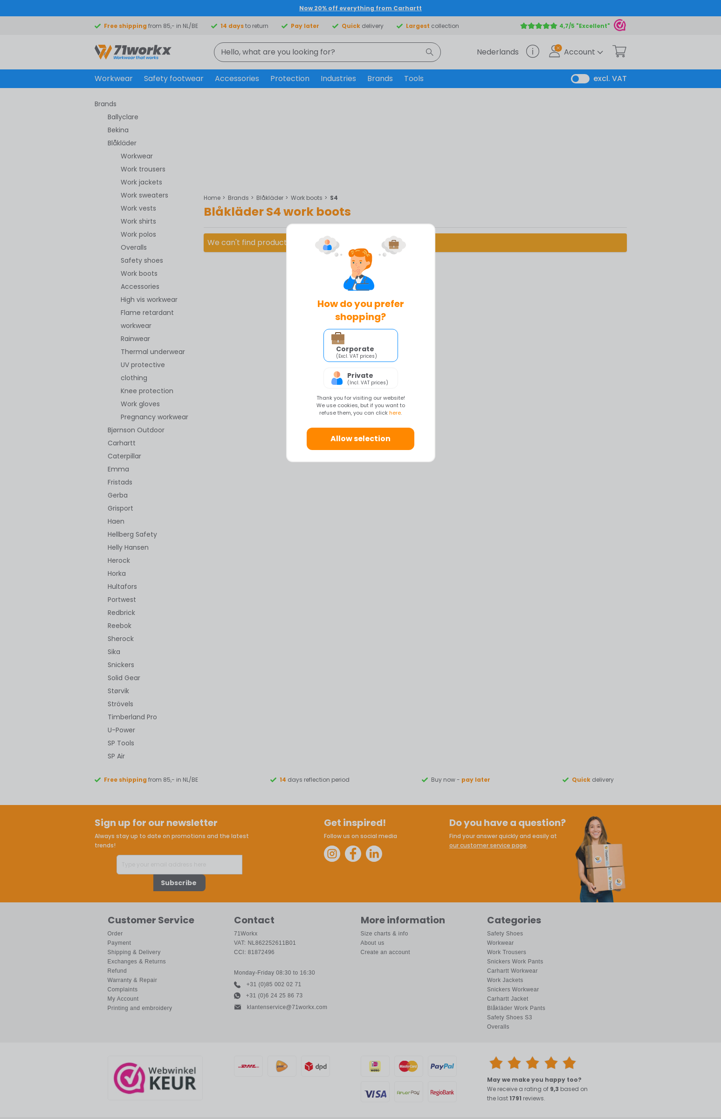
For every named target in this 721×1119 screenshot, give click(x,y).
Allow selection (360, 438)
